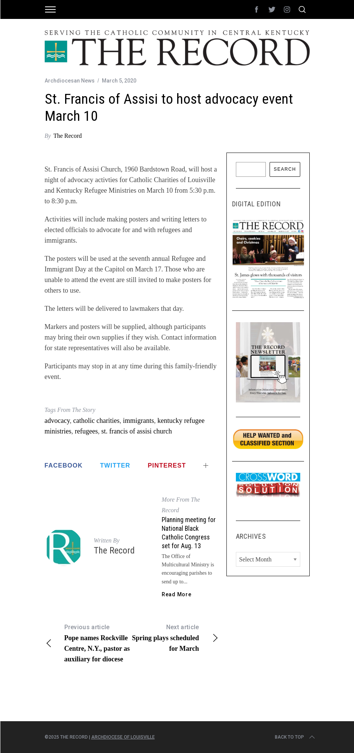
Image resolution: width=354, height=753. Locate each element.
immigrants (138, 420)
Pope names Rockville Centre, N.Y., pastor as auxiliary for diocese (88, 642)
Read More (176, 594)
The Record (67, 136)
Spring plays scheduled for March (175, 637)
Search (285, 169)
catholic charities (96, 420)
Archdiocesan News (70, 81)
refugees (86, 431)
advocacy (57, 420)
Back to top (295, 737)
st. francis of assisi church (136, 431)
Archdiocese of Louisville (123, 737)
